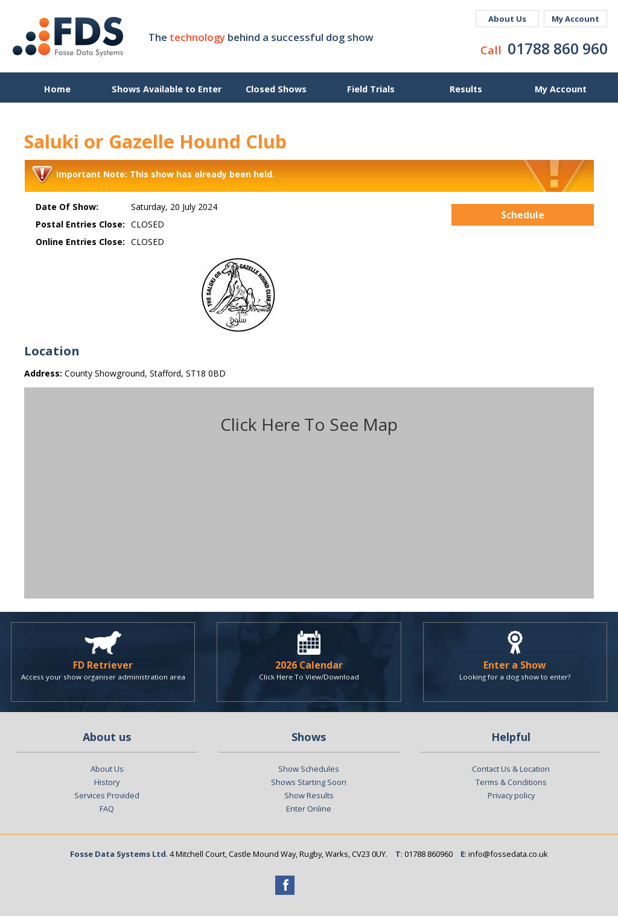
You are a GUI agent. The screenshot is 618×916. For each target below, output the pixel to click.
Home (57, 89)
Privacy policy (511, 795)
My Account (575, 18)
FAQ (107, 808)
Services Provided (106, 795)
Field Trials (371, 89)
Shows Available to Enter (166, 89)
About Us (507, 18)
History (106, 782)
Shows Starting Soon (308, 782)
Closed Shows (276, 89)
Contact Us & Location (511, 768)
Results (466, 89)
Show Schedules (308, 768)
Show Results (309, 795)
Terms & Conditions (511, 782)
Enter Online (308, 808)
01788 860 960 (558, 48)
